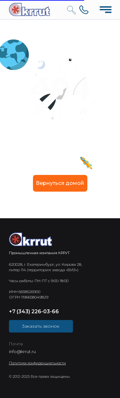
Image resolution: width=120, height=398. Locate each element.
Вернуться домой (60, 183)
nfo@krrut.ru (23, 351)
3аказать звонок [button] (41, 326)
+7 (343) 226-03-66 (34, 311)
